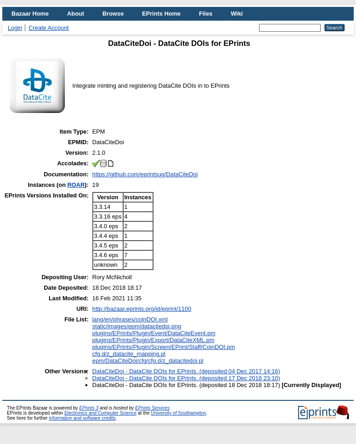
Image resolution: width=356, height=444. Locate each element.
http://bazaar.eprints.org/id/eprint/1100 (142, 308)
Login (15, 27)
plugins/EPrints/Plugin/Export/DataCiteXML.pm (153, 340)
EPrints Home (161, 13)
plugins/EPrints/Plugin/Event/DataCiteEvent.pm (153, 333)
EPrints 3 (89, 407)
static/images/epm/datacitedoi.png (136, 326)
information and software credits (82, 418)
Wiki (237, 13)
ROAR (76, 184)
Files (205, 13)
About (75, 13)
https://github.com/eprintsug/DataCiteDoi (145, 174)
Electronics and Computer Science (100, 413)
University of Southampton (178, 413)
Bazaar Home (30, 13)
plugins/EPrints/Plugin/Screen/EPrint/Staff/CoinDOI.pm (163, 346)
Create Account (48, 27)
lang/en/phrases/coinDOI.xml (130, 319)
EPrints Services (152, 407)
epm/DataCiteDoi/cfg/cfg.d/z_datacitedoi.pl (147, 360)
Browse (113, 13)
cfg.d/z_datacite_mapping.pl (128, 353)
